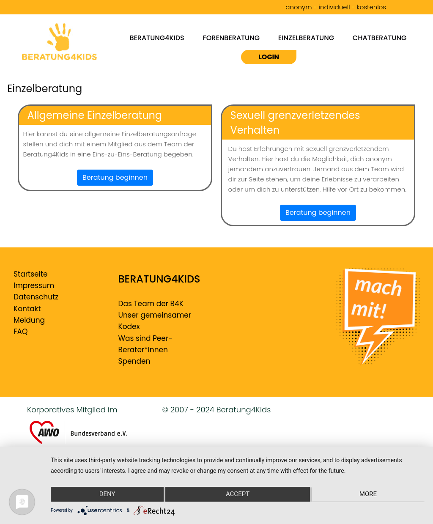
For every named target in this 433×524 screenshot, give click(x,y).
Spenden (134, 361)
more (369, 495)
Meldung (29, 320)
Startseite (31, 274)
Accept (237, 495)
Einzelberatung (306, 37)
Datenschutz (36, 297)
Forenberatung (231, 37)
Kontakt (27, 309)
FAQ (20, 331)
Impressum (34, 285)
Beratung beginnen (115, 177)
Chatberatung (380, 37)
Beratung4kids (156, 37)
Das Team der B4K (151, 304)
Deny (106, 495)
